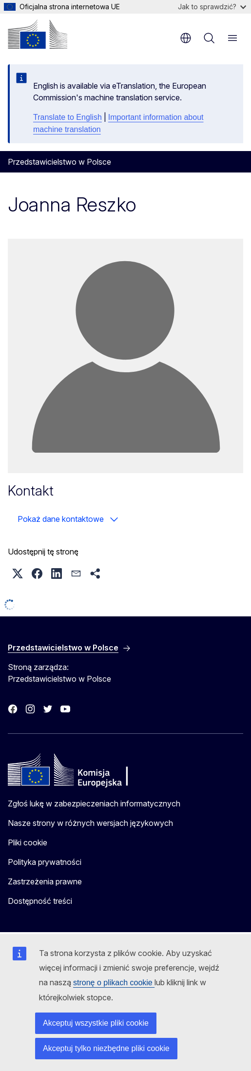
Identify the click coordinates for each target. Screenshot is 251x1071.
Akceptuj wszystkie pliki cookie (96, 1023)
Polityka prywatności (44, 862)
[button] (17, 573)
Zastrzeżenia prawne (45, 881)
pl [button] (186, 38)
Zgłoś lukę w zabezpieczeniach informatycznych (94, 803)
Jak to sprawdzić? (212, 6)
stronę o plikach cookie (113, 982)
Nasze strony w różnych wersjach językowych (90, 823)
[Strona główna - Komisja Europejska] (37, 34)
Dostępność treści (40, 901)
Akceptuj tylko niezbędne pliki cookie (106, 1048)
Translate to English (67, 117)
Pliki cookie (27, 842)
